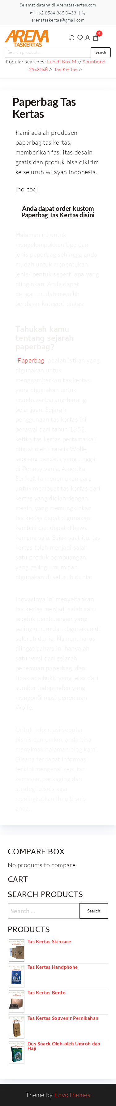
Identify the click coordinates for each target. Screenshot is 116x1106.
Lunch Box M (61, 61)
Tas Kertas (66, 69)
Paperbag (31, 360)
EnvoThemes (72, 1095)
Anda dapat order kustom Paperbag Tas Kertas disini (57, 211)
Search (101, 52)
